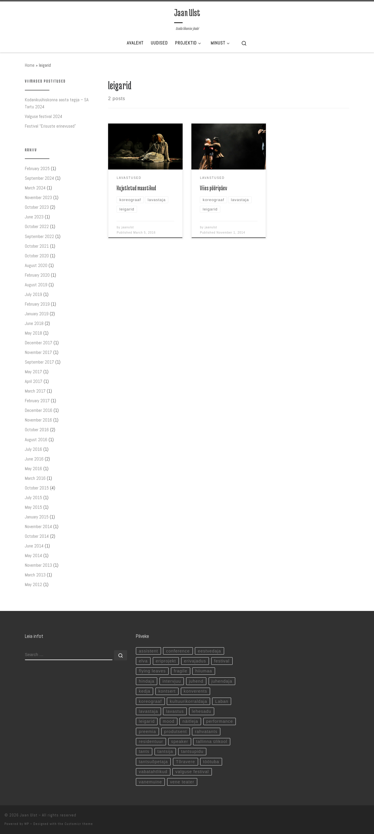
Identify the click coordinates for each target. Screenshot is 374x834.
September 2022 (39, 236)
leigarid (147, 721)
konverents (195, 691)
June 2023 (34, 217)
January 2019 (37, 313)
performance (219, 721)
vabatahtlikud (153, 771)
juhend (196, 681)
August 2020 (36, 265)
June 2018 (34, 323)
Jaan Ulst (28, 815)
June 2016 (34, 459)
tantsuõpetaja (153, 761)
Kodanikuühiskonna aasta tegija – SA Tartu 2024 (57, 103)
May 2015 (33, 507)
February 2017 (37, 400)
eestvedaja (209, 651)
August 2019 (36, 284)
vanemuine (150, 782)
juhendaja (222, 681)
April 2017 (33, 381)
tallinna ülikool (211, 741)
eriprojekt (166, 661)
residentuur (151, 741)
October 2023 (37, 207)
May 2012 (33, 584)
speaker (179, 741)
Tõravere (185, 761)
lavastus (175, 711)
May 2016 (33, 468)
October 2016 (37, 429)
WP (26, 824)
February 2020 (37, 275)
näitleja (190, 721)
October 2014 (37, 536)
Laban (221, 701)
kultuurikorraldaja (188, 701)
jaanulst (128, 227)
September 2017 (39, 362)
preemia (147, 731)
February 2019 (37, 304)
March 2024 (35, 188)
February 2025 (37, 168)
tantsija (165, 751)
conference (178, 651)
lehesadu (201, 711)
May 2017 (33, 371)
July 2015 (33, 497)
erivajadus (195, 661)
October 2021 (37, 246)
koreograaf (150, 701)
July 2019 (33, 294)
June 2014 (34, 546)
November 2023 (38, 197)
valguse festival (192, 771)
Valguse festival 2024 (43, 116)
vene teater (182, 782)
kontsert (167, 691)
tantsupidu (192, 751)
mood (168, 721)
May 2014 (33, 555)
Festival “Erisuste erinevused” (50, 126)
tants (144, 751)
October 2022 (37, 226)
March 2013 (35, 575)
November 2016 (38, 420)
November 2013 (38, 565)
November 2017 (38, 352)
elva (143, 661)
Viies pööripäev (213, 188)
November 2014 (38, 526)
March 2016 (35, 478)
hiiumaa (203, 671)
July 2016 (33, 449)
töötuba (211, 761)
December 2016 (38, 410)
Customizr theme (79, 824)
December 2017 (38, 342)
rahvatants (206, 731)
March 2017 (35, 391)
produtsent (175, 731)
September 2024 (39, 178)
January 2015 (37, 517)
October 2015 (37, 488)
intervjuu (171, 681)
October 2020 (37, 255)
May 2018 (33, 333)
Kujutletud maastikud (136, 188)
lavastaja (148, 711)
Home (29, 65)
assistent (148, 651)
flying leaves (152, 671)
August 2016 (36, 439)
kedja (144, 691)
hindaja (146, 681)
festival (222, 661)
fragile (180, 671)
